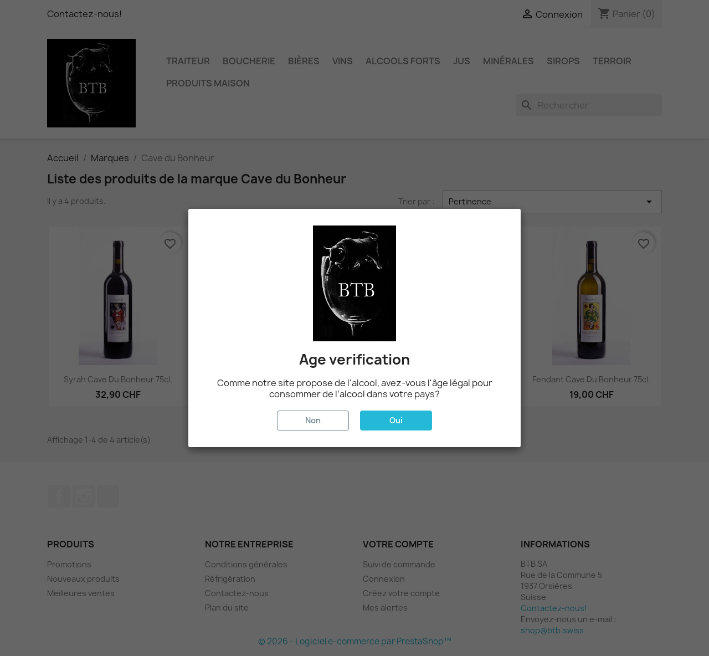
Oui (396, 420)
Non (313, 420)
